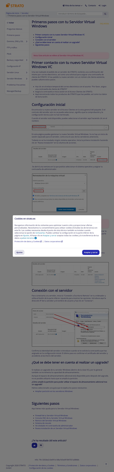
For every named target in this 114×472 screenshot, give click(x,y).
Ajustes (19, 252)
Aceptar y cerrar (91, 252)
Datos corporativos (53, 241)
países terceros (29, 238)
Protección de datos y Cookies (28, 241)
